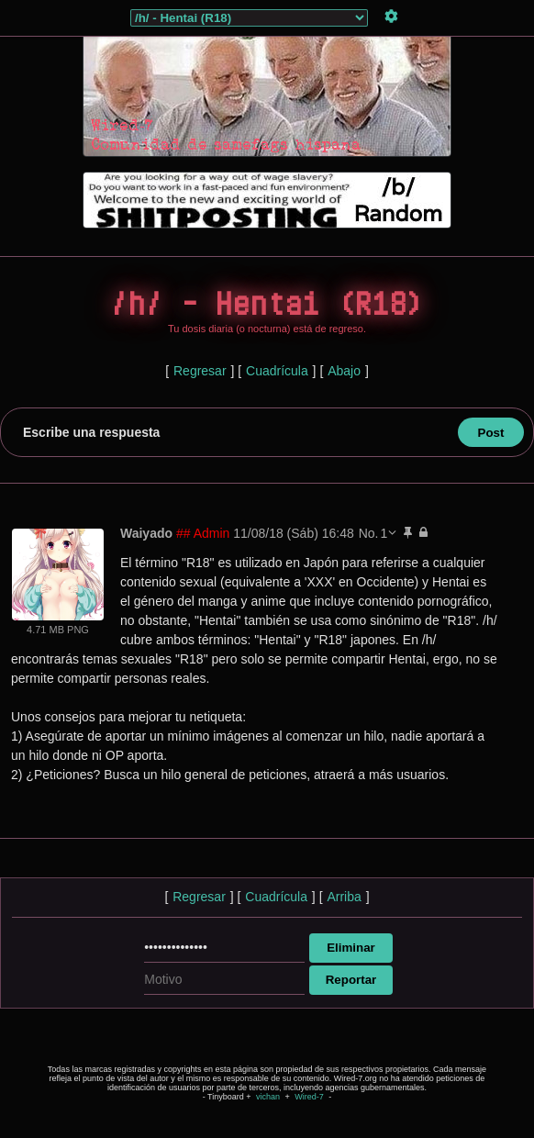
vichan (268, 1096)
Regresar (200, 370)
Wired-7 (309, 1096)
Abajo (344, 370)
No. (369, 533)
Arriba (344, 896)
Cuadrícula (277, 370)
